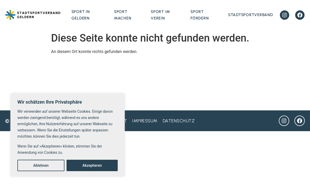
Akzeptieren (92, 165)
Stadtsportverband (250, 14)
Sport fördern (199, 15)
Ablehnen (41, 165)
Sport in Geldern (80, 15)
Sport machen (122, 15)
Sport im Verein (160, 15)
